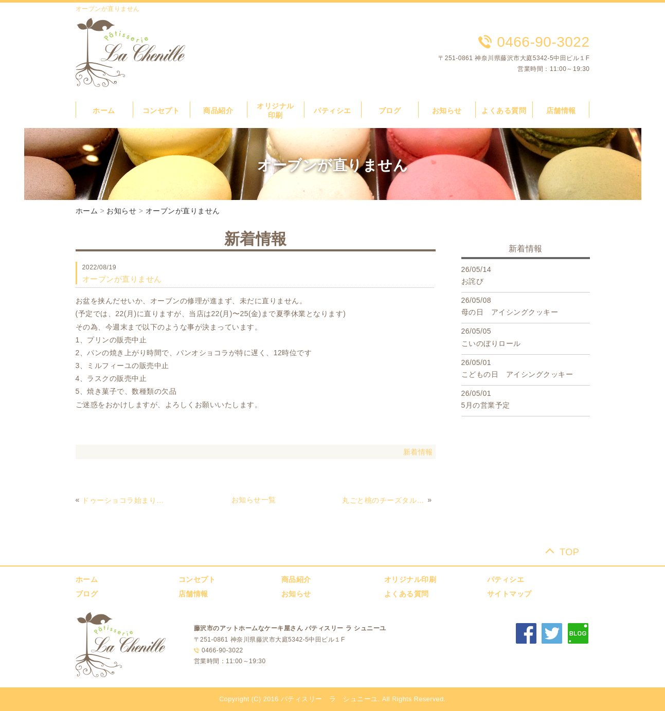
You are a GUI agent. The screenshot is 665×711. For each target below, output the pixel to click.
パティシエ (332, 110)
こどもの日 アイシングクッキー (517, 374)
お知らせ (447, 110)
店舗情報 (561, 110)
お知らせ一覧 (253, 500)
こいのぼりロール (491, 343)
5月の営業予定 (485, 405)
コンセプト (161, 110)
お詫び (472, 281)
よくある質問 (503, 110)
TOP (570, 552)
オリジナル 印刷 (279, 110)
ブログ (390, 110)
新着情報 (418, 452)
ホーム (104, 110)
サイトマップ (509, 594)
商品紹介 (218, 110)
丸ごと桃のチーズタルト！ (383, 500)
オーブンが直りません (183, 211)
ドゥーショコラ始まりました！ (123, 500)
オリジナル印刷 (410, 579)
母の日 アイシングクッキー (510, 312)
